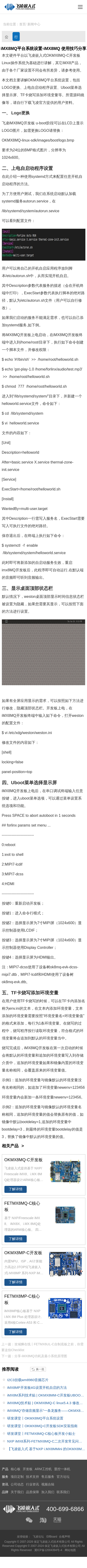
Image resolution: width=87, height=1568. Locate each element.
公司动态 (6, 38)
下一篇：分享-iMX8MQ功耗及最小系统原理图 (34, 1356)
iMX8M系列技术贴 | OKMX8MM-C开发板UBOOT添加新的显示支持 (45, 1396)
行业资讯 (16, 38)
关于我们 (17, 1492)
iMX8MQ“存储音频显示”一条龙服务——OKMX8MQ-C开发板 (45, 1411)
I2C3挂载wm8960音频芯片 (27, 1380)
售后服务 (47, 1477)
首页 (22, 24)
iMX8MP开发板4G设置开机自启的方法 (37, 1387)
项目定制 (17, 1477)
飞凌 (35, 103)
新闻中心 (33, 24)
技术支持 (32, 1477)
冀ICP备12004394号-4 (48, 1550)
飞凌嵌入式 (37, 55)
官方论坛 (63, 1477)
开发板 (74, 55)
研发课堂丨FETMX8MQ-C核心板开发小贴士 (41, 1434)
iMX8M (15, 123)
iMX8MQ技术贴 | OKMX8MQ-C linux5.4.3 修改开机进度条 (45, 1404)
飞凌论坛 (38, 1536)
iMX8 (67, 63)
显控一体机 (62, 1469)
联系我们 (63, 1492)
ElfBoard (51, 1536)
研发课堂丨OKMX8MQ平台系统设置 (35, 1418)
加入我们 (47, 1492)
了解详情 (16, 1189)
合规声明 (64, 1536)
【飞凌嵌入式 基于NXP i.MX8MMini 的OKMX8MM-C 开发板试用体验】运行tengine (46, 1450)
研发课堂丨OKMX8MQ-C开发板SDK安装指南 (42, 1426)
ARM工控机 (43, 1469)
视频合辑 (47, 1484)
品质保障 (32, 1492)
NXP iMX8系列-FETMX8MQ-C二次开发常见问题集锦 (44, 1442)
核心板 (15, 1469)
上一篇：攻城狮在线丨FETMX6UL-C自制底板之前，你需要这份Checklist (42, 1347)
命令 (72, 342)
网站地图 (70, 1550)
